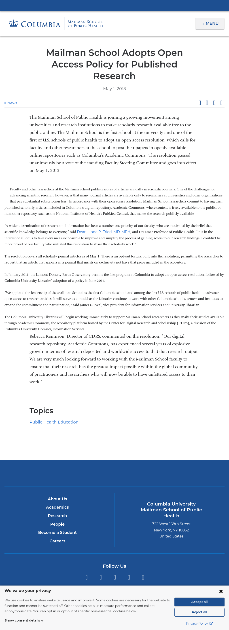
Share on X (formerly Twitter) (207, 91)
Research (57, 504)
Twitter (86, 566)
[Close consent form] (221, 591)
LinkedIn (129, 566)
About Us (57, 487)
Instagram (115, 566)
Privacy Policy (199, 623)
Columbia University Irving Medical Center (114, 5)
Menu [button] (213, 23)
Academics (57, 496)
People (57, 512)
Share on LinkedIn (214, 91)
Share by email (221, 91)
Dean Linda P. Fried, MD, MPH (101, 220)
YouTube (143, 566)
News (11, 91)
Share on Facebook (200, 91)
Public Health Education (51, 410)
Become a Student (57, 521)
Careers (57, 529)
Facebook (100, 566)
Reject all (199, 612)
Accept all (199, 602)
